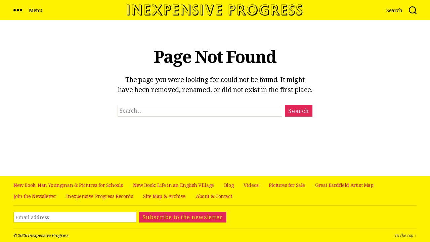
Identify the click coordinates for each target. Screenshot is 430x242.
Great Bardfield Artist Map (344, 185)
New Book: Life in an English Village (173, 185)
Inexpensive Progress (48, 235)
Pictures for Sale (287, 185)
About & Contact (214, 196)
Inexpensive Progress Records (99, 196)
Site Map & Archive (164, 196)
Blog (228, 185)
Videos (251, 185)
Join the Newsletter (34, 196)
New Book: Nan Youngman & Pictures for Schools (68, 185)
